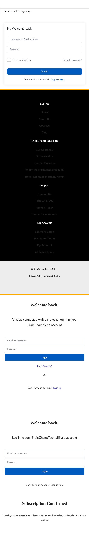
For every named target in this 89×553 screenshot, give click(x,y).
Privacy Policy (44, 207)
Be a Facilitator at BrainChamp (44, 176)
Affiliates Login (44, 252)
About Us (45, 119)
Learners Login (44, 231)
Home (44, 112)
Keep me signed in (22, 60)
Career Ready (44, 149)
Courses (44, 125)
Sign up (57, 388)
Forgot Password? (72, 60)
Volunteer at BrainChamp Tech (44, 169)
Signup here (57, 485)
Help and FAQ (44, 200)
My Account (44, 245)
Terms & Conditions (44, 214)
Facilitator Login (44, 238)
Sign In (44, 71)
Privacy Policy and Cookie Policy (44, 276)
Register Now (58, 79)
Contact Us (45, 194)
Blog (45, 132)
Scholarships (44, 156)
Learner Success (44, 163)
